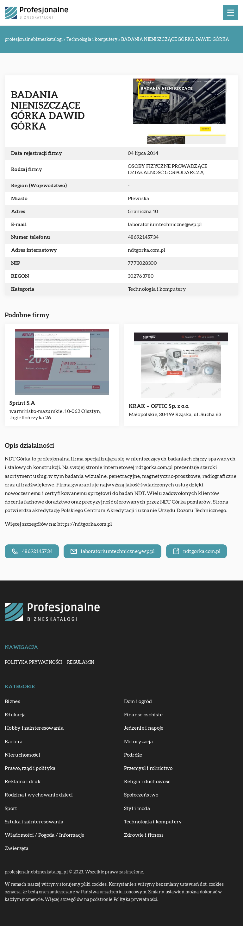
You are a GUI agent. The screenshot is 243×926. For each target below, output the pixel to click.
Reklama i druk (22, 781)
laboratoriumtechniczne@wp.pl (165, 224)
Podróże (133, 755)
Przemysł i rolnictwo (148, 768)
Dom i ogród (138, 701)
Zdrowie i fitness (144, 835)
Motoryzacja (138, 741)
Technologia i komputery (157, 289)
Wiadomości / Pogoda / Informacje (44, 835)
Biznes (12, 701)
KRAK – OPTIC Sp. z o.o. (159, 406)
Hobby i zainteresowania (34, 728)
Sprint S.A (22, 403)
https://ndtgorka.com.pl (84, 524)
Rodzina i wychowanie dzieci (39, 794)
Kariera (13, 741)
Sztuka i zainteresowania (34, 821)
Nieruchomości (22, 755)
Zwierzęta (17, 848)
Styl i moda (137, 808)
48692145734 (143, 237)
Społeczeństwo (141, 794)
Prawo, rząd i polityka (30, 768)
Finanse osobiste (143, 714)
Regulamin (81, 662)
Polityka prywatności (33, 662)
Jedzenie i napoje (144, 728)
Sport (11, 808)
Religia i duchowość (147, 781)
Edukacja (15, 714)
